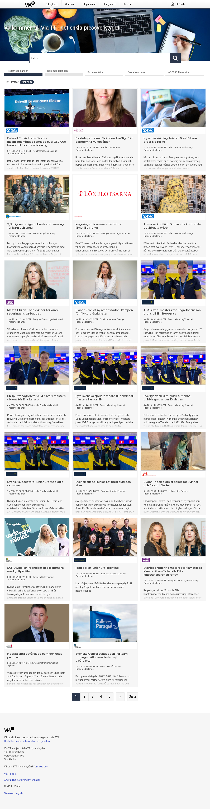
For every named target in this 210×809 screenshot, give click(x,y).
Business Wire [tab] (95, 72)
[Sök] (99, 58)
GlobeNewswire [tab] (136, 72)
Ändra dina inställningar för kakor (22, 780)
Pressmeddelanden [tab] (17, 70)
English (19, 793)
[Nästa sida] (120, 697)
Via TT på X (10, 773)
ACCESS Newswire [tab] (178, 72)
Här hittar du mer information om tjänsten (27, 741)
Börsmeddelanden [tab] (57, 70)
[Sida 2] (84, 697)
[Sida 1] (76, 697)
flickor (27, 82)
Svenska (8, 793)
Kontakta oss (41, 766)
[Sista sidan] (132, 697)
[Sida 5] (109, 697)
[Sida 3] (93, 697)
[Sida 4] (101, 697)
